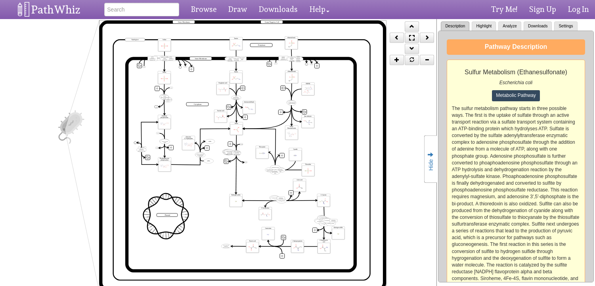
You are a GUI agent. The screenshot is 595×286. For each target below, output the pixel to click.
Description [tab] (455, 26)
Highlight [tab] (484, 26)
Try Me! (504, 9)
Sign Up (542, 9)
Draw (237, 9)
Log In (578, 9)
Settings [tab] (566, 26)
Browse (203, 9)
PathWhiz (55, 9)
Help (319, 9)
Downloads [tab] (537, 26)
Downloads (278, 9)
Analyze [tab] (510, 26)
